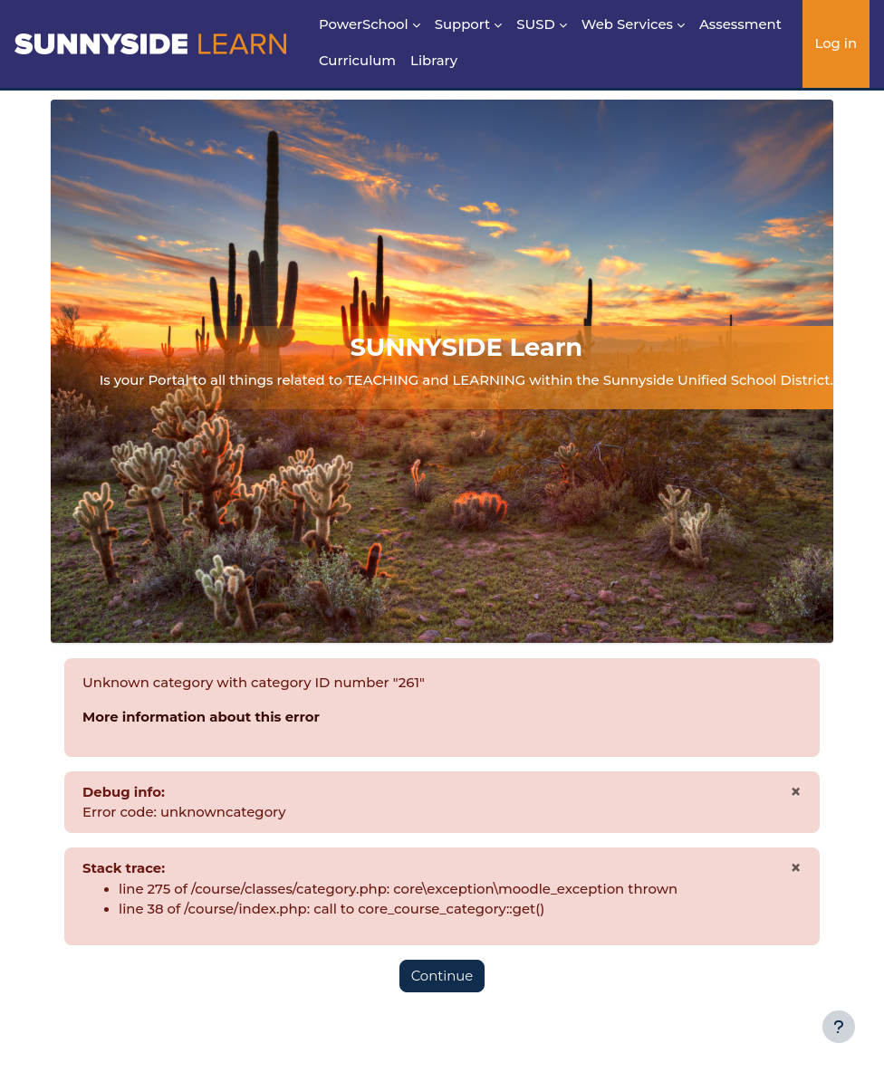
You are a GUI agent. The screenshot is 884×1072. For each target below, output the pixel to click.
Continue (442, 976)
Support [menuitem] (463, 24)
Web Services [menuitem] (627, 24)
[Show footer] (838, 1026)
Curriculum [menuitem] (357, 61)
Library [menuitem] (433, 61)
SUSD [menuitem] (535, 24)
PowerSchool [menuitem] (363, 24)
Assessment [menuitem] (740, 24)
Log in (835, 43)
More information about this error (201, 717)
